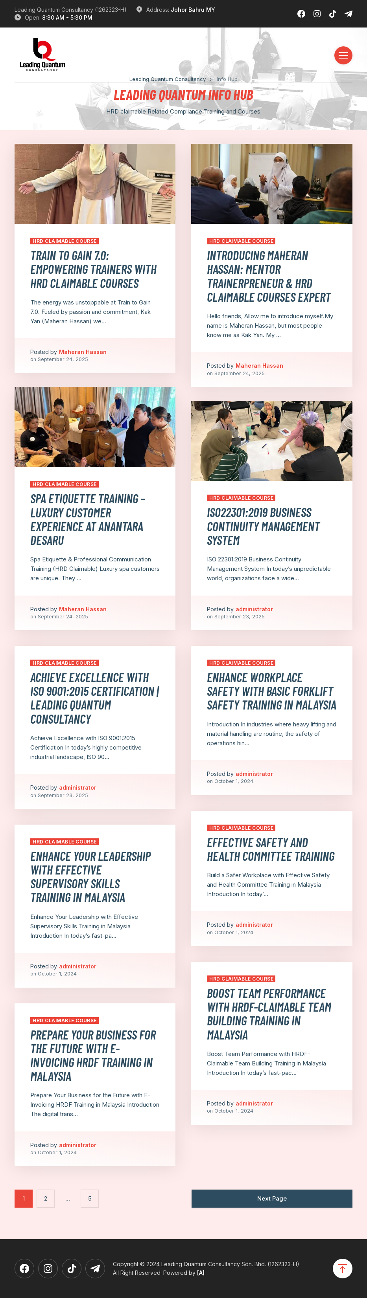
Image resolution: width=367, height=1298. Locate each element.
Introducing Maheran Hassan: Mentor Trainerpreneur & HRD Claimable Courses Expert (269, 276)
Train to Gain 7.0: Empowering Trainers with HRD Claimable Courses (93, 269)
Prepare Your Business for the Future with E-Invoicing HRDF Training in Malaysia (93, 1055)
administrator (254, 609)
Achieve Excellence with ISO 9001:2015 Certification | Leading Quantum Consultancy (94, 697)
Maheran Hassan (83, 351)
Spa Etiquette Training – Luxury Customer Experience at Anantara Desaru (87, 519)
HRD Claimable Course (65, 241)
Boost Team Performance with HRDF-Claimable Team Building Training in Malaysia (269, 1013)
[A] (201, 1272)
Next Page (272, 1198)
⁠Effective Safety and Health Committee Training (270, 848)
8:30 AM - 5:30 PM (67, 17)
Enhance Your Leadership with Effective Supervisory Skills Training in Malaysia (90, 876)
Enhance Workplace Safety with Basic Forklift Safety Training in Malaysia (271, 690)
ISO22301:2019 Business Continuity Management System (263, 525)
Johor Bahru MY (193, 9)
